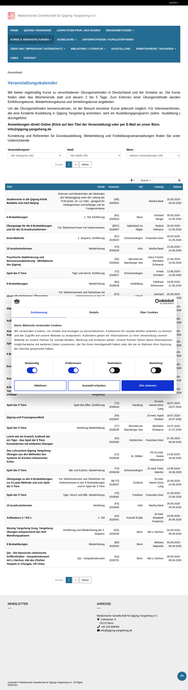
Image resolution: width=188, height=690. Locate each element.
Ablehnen (40, 385)
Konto (173, 3)
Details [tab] (94, 312)
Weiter (85, 164)
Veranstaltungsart (18, 149)
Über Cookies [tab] (149, 312)
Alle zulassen (147, 385)
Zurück (59, 164)
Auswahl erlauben (94, 385)
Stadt (70, 149)
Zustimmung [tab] (39, 312)
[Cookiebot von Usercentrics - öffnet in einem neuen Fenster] (158, 301)
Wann (129, 149)
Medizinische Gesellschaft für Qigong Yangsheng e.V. (57, 15)
